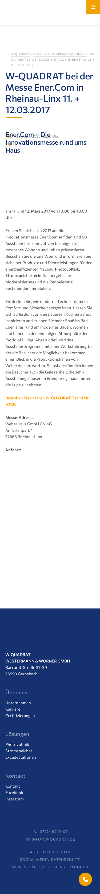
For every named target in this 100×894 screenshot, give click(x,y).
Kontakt (12, 786)
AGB (34, 852)
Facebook (14, 792)
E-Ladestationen (20, 757)
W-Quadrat (20, 54)
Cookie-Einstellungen (63, 867)
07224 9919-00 (50, 831)
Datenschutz (55, 852)
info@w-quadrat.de (50, 839)
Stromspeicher (18, 750)
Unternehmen (18, 702)
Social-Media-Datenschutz (50, 859)
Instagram (14, 798)
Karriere (12, 709)
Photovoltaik (17, 744)
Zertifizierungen (20, 715)
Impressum (23, 867)
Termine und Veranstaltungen (60, 54)
